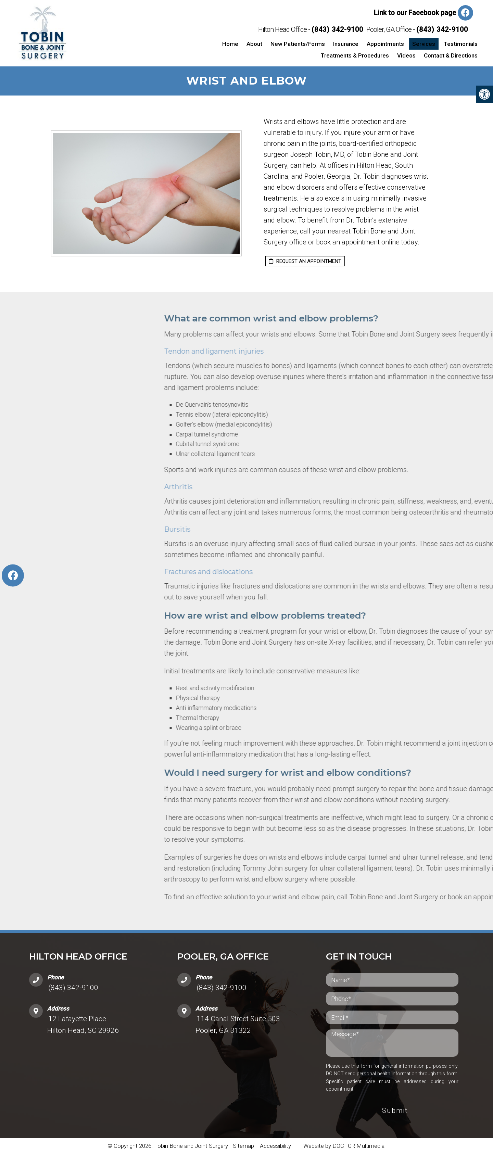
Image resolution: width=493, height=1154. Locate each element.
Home (230, 43)
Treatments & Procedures (354, 55)
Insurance (345, 43)
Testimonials (460, 43)
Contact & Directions (451, 55)
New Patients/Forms (297, 43)
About (254, 43)
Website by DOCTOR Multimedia (343, 1145)
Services (423, 43)
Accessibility (275, 1145)
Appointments (385, 43)
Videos (406, 55)
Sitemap (243, 1145)
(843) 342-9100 (337, 29)
